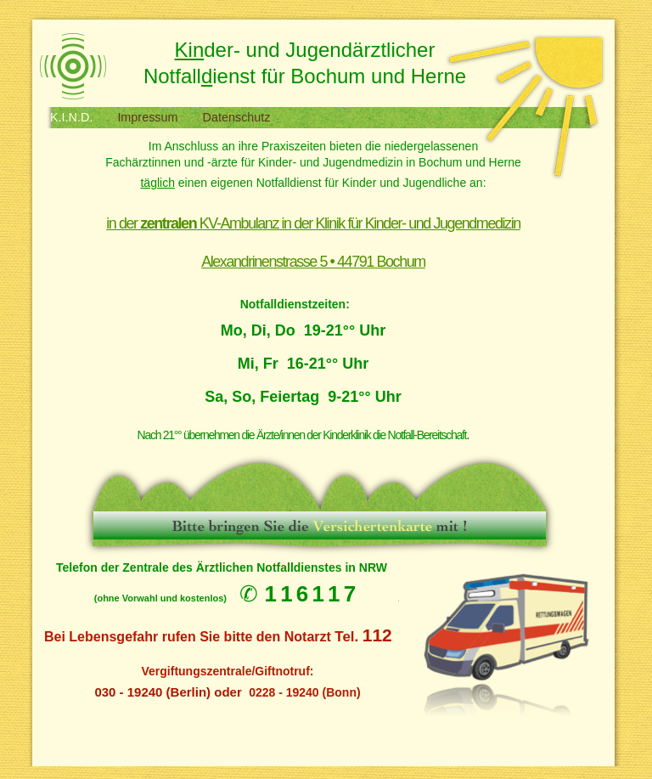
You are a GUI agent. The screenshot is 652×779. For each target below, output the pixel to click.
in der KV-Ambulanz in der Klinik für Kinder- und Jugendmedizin (313, 223)
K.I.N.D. (73, 117)
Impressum (149, 117)
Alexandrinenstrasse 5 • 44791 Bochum (313, 261)
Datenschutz (237, 117)
